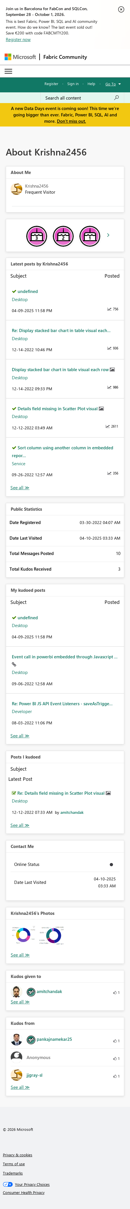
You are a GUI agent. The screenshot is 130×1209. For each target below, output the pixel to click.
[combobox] (82, 97)
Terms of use (14, 1163)
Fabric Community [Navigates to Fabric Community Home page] (65, 56)
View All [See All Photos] (20, 955)
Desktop (20, 299)
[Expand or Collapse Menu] (8, 71)
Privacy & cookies (17, 1154)
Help (91, 83)
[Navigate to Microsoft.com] (20, 57)
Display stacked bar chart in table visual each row (61, 369)
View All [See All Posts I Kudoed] (19, 825)
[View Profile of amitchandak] (71, 812)
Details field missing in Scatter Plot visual (58, 408)
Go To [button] (110, 83)
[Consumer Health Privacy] (65, 1192)
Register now (18, 39)
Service (18, 463)
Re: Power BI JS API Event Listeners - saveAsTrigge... (62, 703)
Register (51, 83)
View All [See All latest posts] (19, 487)
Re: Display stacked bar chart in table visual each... (61, 330)
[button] (24, 938)
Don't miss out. (71, 121)
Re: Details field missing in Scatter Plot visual (61, 793)
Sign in (73, 83)
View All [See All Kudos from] (20, 1087)
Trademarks (13, 1172)
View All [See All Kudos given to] (20, 1002)
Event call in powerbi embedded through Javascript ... (65, 657)
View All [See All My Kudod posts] (19, 735)
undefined (28, 291)
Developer (22, 711)
